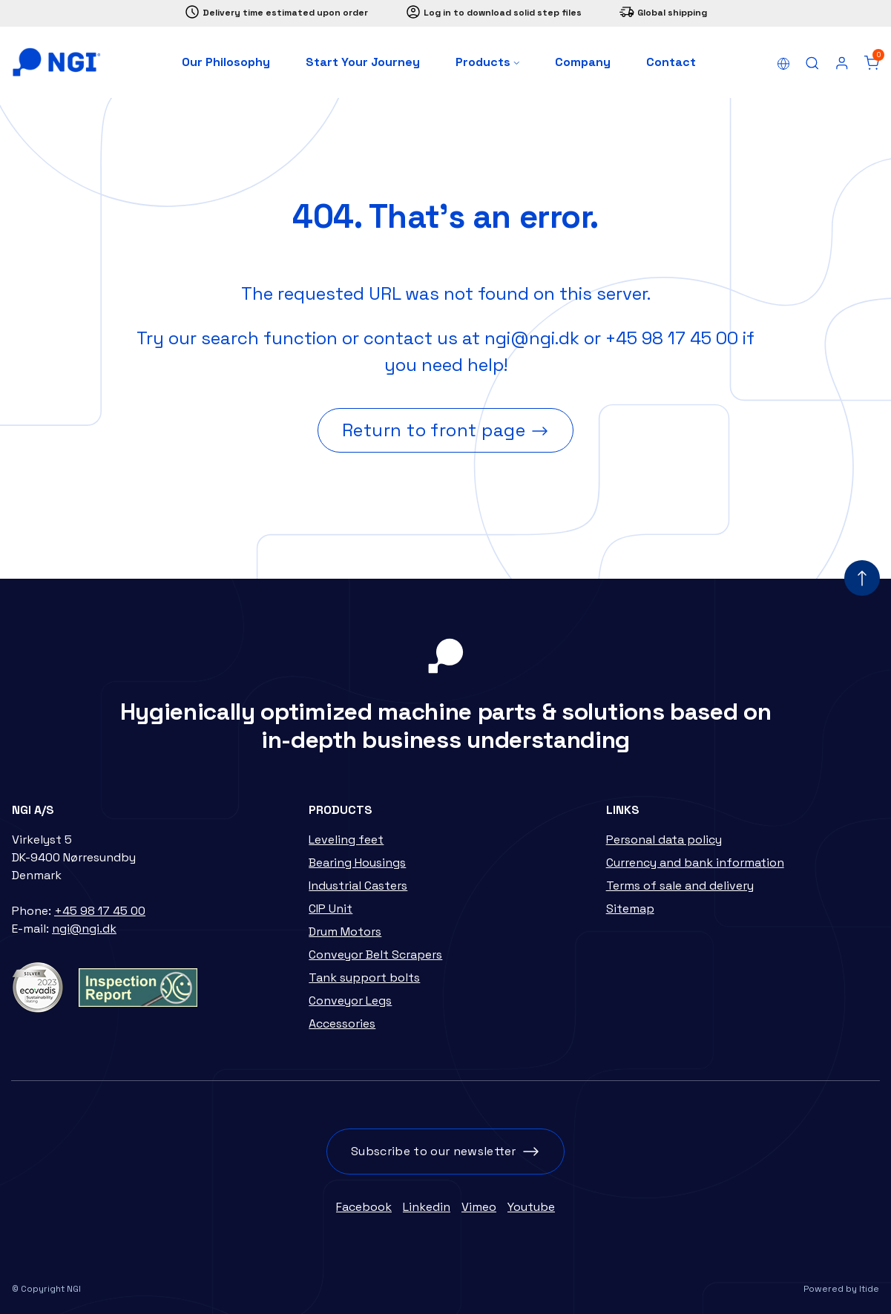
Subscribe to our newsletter (433, 1151)
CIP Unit (330, 908)
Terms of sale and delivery (680, 885)
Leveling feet (346, 839)
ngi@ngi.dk (531, 337)
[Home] (56, 62)
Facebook (364, 1207)
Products (487, 62)
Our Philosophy (226, 62)
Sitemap (630, 908)
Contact (671, 62)
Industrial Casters (358, 885)
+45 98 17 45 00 (671, 337)
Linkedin (426, 1207)
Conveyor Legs (350, 1000)
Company (583, 62)
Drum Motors (345, 931)
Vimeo (478, 1207)
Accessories (342, 1023)
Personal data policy (664, 839)
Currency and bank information (695, 862)
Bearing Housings (357, 862)
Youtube (531, 1207)
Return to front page (434, 429)
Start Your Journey (363, 62)
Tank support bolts (364, 977)
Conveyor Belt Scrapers (375, 954)
